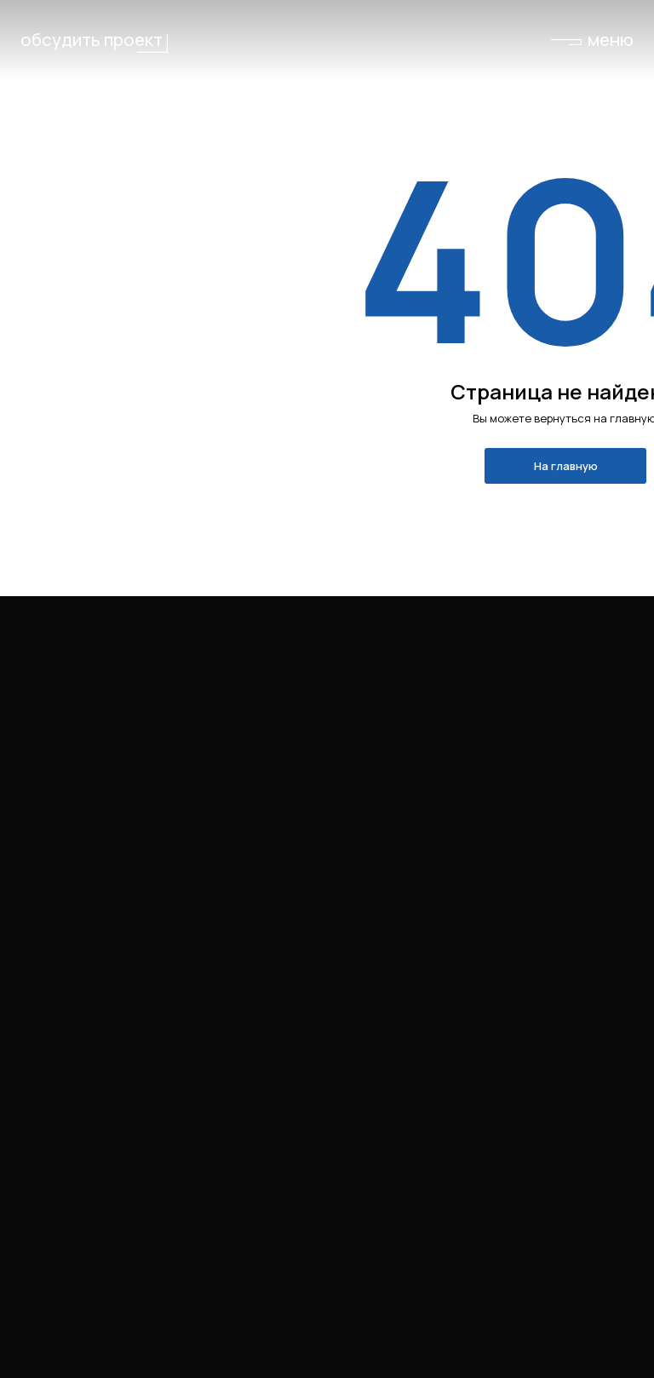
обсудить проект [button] (91, 39)
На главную (566, 466)
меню (611, 39)
